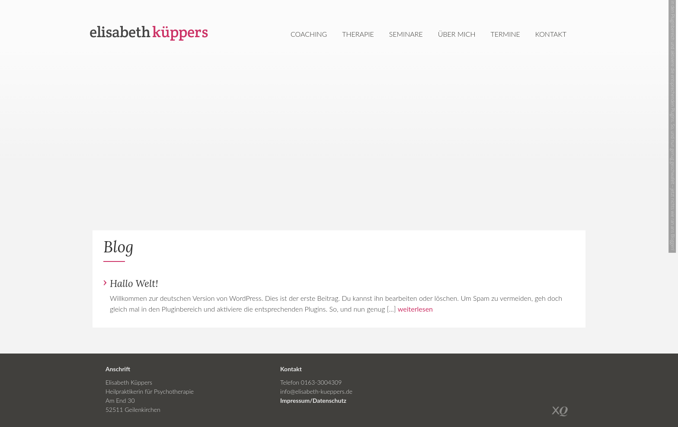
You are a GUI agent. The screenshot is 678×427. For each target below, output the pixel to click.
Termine (505, 34)
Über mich (457, 34)
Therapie (358, 34)
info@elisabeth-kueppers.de (316, 391)
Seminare (406, 34)
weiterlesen (415, 309)
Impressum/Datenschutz (313, 400)
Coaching (309, 34)
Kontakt (550, 34)
